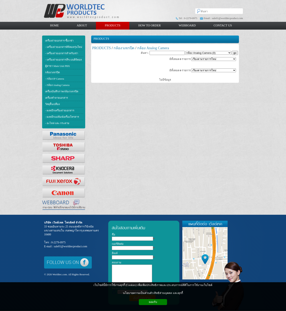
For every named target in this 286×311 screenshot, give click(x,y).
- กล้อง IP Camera (54, 78)
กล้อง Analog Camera (153, 48)
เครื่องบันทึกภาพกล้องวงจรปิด (61, 91)
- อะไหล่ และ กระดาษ (57, 123)
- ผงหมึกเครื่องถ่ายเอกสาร (59, 110)
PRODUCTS (101, 38)
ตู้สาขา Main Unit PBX (57, 66)
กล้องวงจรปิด (52, 72)
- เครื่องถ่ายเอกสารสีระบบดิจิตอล (63, 59)
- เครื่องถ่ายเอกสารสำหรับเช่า (61, 53)
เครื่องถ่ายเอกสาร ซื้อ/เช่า (59, 40)
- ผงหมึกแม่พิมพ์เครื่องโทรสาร (62, 116)
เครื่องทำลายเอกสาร (56, 97)
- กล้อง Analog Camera (57, 85)
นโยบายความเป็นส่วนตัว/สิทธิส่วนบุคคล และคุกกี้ (153, 293)
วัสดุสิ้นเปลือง (52, 104)
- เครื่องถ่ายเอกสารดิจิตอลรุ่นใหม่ (63, 46)
